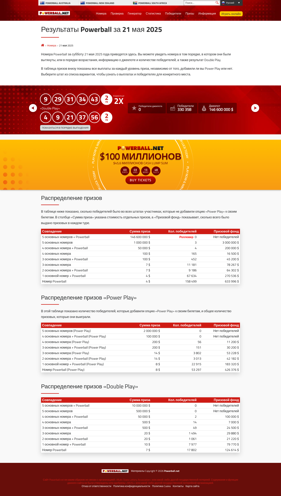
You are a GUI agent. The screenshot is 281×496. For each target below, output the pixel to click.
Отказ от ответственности (96, 486)
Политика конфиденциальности (131, 486)
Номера (101, 13)
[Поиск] (202, 3)
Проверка (117, 13)
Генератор (135, 13)
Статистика (153, 13)
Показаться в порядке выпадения (65, 128)
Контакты (178, 486)
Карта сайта (192, 486)
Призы (189, 13)
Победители (173, 13)
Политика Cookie (161, 486)
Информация (207, 13)
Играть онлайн (231, 14)
